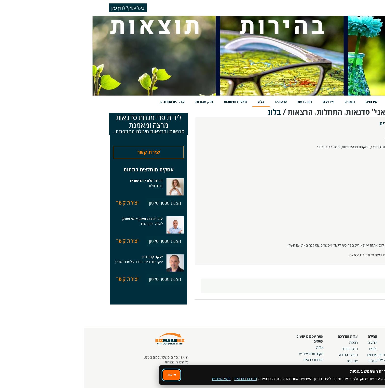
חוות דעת (220, 101)
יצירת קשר (64, 152)
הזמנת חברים (353, 354)
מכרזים (323, 370)
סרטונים (197, 101)
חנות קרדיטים (353, 348)
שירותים (287, 101)
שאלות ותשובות (151, 101)
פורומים (288, 354)
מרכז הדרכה (266, 348)
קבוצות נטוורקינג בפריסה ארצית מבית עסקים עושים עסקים (310, 359)
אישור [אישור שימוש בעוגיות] (87, 374)
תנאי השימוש (137, 378)
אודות (235, 347)
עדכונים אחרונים (88, 101)
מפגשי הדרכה (264, 354)
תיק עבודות (120, 101)
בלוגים (289, 348)
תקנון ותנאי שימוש (227, 353)
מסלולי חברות (318, 342)
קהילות (288, 361)
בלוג (177, 101)
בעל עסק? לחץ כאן (43, 8)
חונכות (269, 342)
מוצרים (265, 101)
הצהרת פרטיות (229, 359)
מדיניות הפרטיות (161, 378)
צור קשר (268, 361)
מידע (308, 101)
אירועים (244, 101)
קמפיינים (322, 348)
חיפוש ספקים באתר (349, 342)
